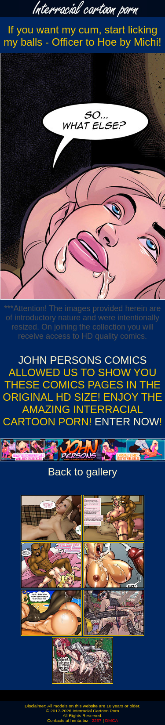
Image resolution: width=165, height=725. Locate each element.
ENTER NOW (125, 422)
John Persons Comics (82, 360)
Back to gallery (82, 472)
